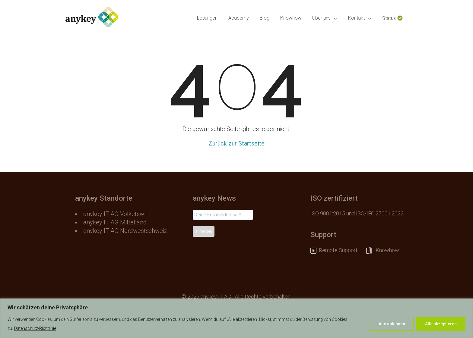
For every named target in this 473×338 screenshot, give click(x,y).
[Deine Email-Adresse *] (223, 215)
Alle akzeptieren (441, 323)
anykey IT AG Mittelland (115, 222)
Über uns (324, 18)
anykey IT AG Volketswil (115, 214)
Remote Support (341, 250)
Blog (264, 18)
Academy (238, 18)
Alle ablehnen (392, 323)
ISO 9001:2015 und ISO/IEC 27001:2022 (357, 213)
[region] (236, 318)
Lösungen (207, 18)
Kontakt (359, 18)
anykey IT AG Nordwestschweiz (125, 230)
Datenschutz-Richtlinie (35, 328)
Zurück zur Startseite (236, 143)
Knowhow (290, 18)
